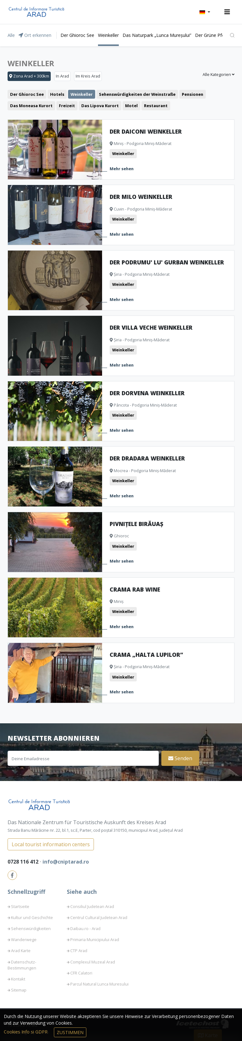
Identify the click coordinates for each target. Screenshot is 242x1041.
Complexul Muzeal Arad (92, 962)
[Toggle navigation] (227, 12)
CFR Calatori (81, 973)
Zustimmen (70, 1032)
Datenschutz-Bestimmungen (22, 965)
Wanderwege (24, 939)
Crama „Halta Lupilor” (146, 654)
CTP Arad (78, 950)
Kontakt (18, 979)
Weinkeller (108, 35)
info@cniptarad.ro (66, 861)
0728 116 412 (24, 861)
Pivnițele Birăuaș (136, 524)
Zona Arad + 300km (29, 76)
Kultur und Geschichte (32, 917)
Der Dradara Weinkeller (147, 458)
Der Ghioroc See (77, 35)
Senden (180, 758)
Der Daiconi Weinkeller (146, 131)
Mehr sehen (122, 168)
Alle (11, 35)
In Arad (62, 76)
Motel (131, 105)
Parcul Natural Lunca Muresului (99, 984)
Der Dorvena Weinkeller (147, 393)
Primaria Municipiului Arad (94, 939)
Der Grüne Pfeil (210, 35)
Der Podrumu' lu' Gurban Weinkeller (167, 262)
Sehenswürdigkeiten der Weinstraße (137, 94)
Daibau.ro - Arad (85, 928)
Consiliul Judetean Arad (92, 906)
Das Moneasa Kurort (31, 105)
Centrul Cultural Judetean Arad (98, 917)
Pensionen (192, 94)
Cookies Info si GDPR (26, 1032)
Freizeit (67, 105)
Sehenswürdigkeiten (31, 928)
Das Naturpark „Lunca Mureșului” (157, 35)
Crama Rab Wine (135, 589)
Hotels (57, 94)
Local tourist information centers (51, 844)
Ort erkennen (35, 35)
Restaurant (156, 105)
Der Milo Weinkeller (141, 196)
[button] (205, 12)
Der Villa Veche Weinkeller (151, 327)
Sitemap (18, 990)
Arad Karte (21, 950)
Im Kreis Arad (88, 76)
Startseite (20, 906)
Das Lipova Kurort (100, 105)
